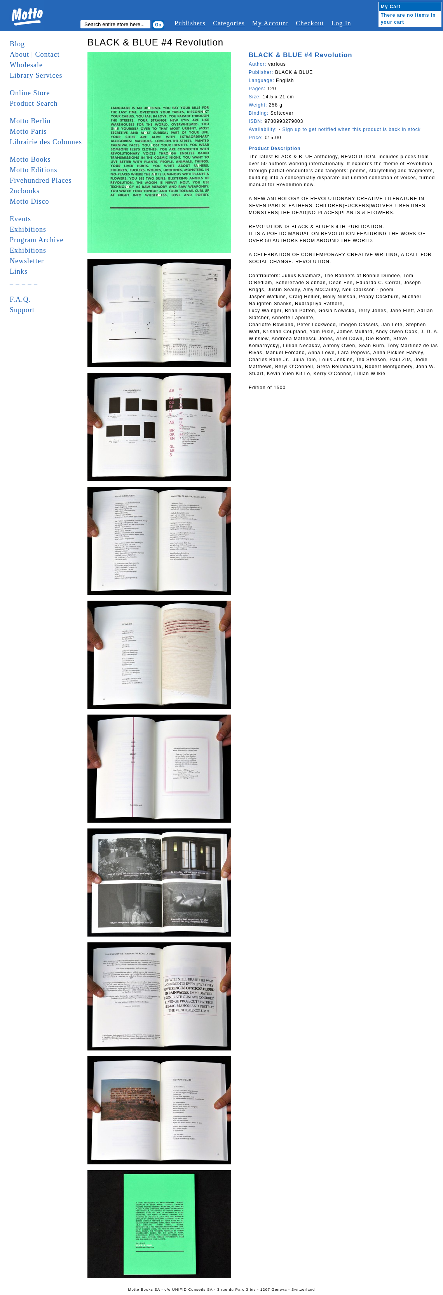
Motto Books (30, 159)
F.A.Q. (20, 299)
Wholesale (26, 65)
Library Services (36, 75)
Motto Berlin (30, 121)
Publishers (190, 23)
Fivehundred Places (41, 180)
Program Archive (36, 240)
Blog (17, 44)
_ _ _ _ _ (24, 282)
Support (22, 310)
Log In (341, 23)
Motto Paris (28, 131)
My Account (270, 23)
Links (19, 271)
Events (20, 219)
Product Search (34, 103)
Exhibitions (28, 229)
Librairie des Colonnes (46, 142)
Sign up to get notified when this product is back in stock (351, 129)
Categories (229, 23)
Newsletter (27, 261)
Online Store (30, 93)
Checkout (310, 23)
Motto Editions (34, 170)
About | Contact (35, 54)
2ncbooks (25, 191)
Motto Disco (29, 201)
